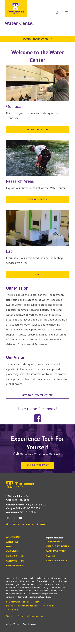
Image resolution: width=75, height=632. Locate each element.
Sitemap (9, 616)
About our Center (37, 129)
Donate (54, 3)
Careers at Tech (15, 556)
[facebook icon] (14, 519)
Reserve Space (14, 565)
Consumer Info (15, 560)
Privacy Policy (48, 605)
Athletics (12, 541)
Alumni (50, 556)
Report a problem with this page (31, 616)
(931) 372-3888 (21, 511)
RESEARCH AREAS (37, 199)
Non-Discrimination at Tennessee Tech (22, 602)
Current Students (57, 546)
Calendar (12, 551)
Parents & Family (56, 560)
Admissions (13, 537)
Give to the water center (37, 395)
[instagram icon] (8, 519)
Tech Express (54, 541)
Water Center (19, 23)
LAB (37, 274)
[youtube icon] (20, 519)
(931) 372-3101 (26, 504)
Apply (43, 3)
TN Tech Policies (13, 609)
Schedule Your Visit (37, 465)
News (9, 546)
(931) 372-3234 (23, 508)
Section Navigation (37, 39)
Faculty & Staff (56, 551)
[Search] (57, 13)
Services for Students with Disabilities (22, 605)
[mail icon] (27, 519)
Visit (65, 3)
